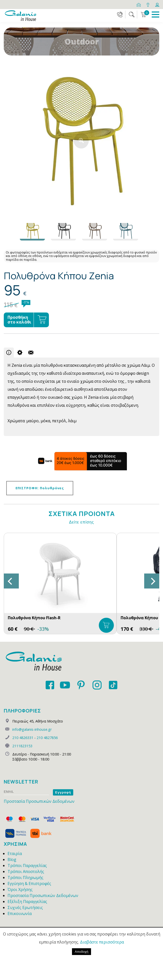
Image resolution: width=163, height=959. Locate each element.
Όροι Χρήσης (20, 889)
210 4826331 (22, 737)
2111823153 (22, 746)
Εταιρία (15, 853)
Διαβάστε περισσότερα (102, 942)
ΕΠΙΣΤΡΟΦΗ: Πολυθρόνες (40, 488)
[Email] (139, 4)
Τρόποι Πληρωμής (25, 877)
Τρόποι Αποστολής (26, 871)
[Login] (157, 4)
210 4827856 (47, 737)
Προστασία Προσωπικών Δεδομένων (39, 801)
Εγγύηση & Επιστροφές (29, 883)
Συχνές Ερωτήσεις (25, 907)
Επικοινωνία (20, 913)
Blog (12, 859)
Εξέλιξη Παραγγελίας (27, 901)
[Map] (148, 4)
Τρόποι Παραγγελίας (27, 865)
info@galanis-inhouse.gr (32, 729)
